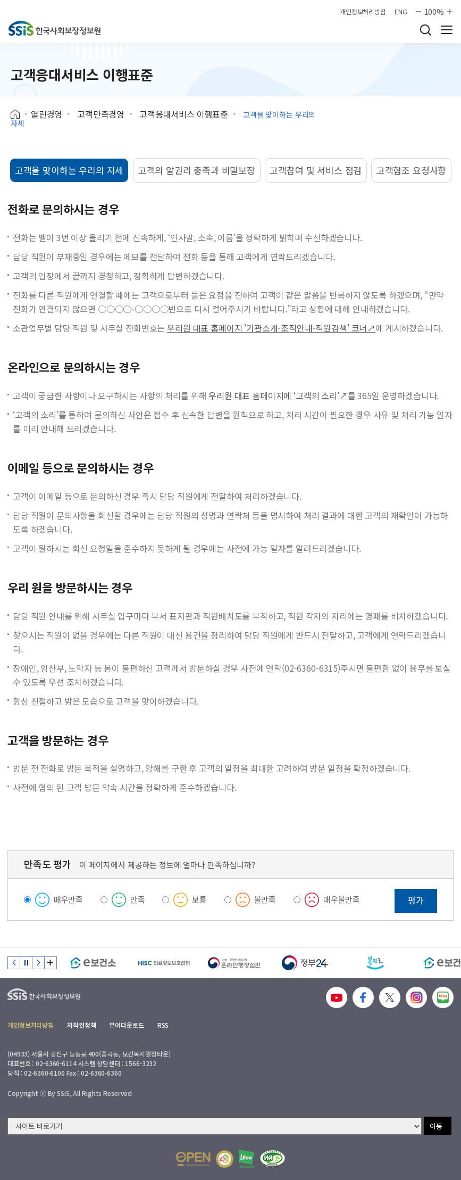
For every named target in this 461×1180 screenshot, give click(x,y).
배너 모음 (50, 962)
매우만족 (68, 899)
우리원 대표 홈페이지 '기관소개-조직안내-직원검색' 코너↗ (271, 327)
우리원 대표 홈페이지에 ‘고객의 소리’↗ (277, 395)
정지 (26, 962)
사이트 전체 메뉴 (446, 30)
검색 (425, 30)
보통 (199, 899)
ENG (401, 12)
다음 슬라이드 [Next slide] (38, 962)
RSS (163, 1024)
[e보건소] (92, 962)
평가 (416, 900)
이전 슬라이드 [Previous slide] (13, 962)
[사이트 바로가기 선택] (214, 1126)
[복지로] (375, 962)
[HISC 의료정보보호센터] (163, 962)
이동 (436, 1126)
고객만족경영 (100, 114)
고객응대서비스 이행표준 (183, 114)
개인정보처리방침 (363, 12)
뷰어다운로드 (126, 1024)
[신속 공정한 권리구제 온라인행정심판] (234, 962)
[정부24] (305, 962)
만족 (137, 899)
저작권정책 (81, 1024)
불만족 (265, 899)
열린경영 (46, 114)
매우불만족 (341, 899)
